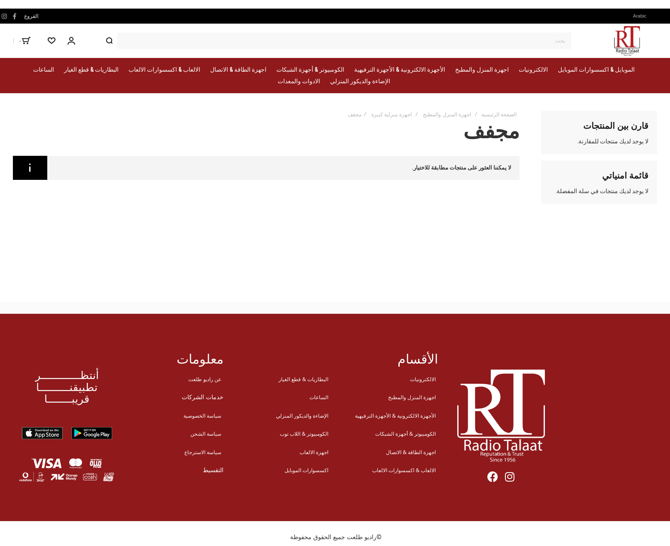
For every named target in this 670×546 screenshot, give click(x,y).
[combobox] (336, 41)
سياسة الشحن (205, 433)
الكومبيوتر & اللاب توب (304, 433)
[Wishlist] (51, 41)
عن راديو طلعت (204, 379)
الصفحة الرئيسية (499, 115)
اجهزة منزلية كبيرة (391, 115)
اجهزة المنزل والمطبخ (447, 115)
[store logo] (627, 41)
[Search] (109, 41)
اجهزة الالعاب (314, 452)
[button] (642, 16)
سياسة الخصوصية (202, 415)
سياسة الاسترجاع (202, 452)
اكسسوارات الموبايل (306, 470)
